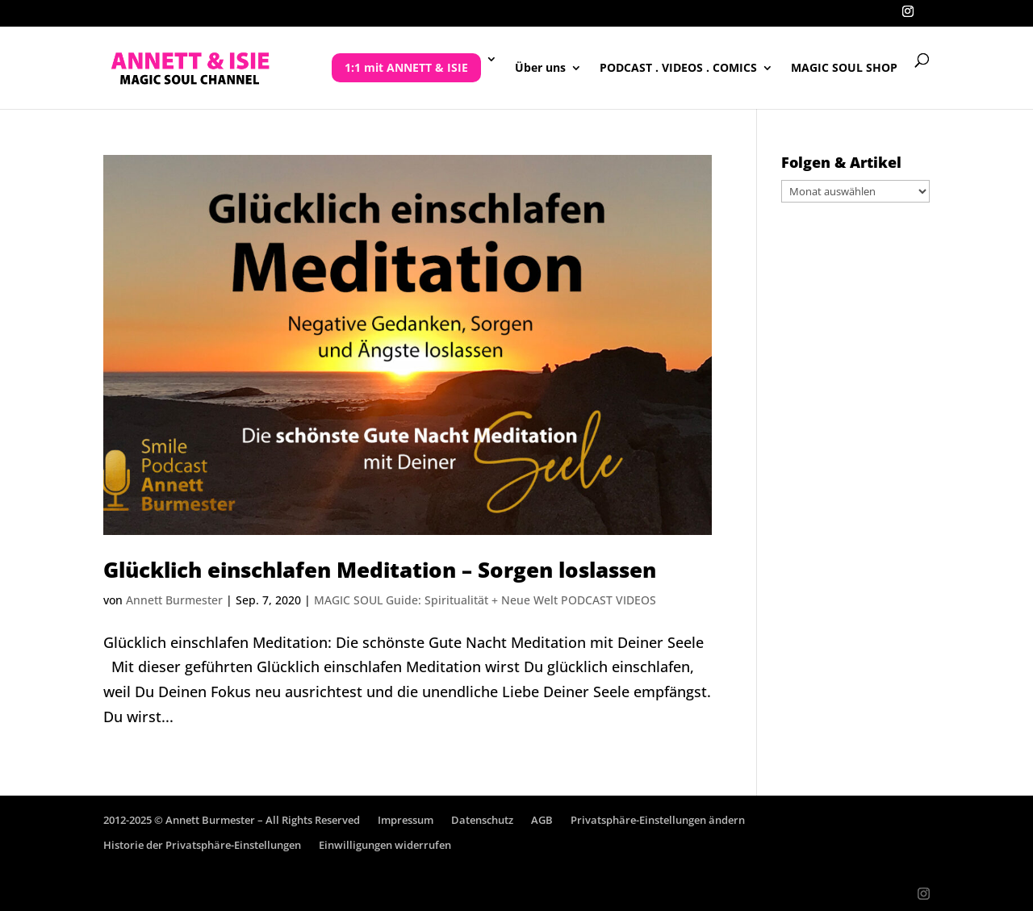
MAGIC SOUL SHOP (844, 68)
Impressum (405, 820)
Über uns (540, 68)
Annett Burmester (174, 600)
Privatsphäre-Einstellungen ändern (658, 820)
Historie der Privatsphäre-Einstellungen (202, 845)
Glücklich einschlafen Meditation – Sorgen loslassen (379, 569)
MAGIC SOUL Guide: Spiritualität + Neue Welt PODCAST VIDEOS (485, 600)
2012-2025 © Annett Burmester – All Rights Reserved (231, 820)
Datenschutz (482, 820)
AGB (542, 820)
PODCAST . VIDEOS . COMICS (678, 68)
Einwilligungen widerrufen (385, 845)
